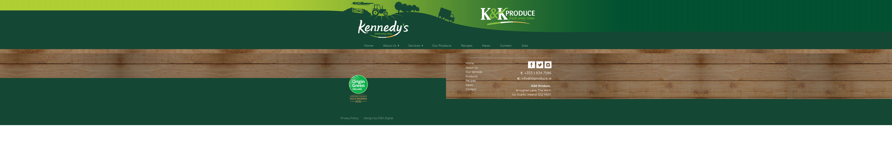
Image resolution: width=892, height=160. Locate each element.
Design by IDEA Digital (378, 118)
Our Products (441, 45)
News (486, 45)
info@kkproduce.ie (536, 78)
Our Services (474, 72)
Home (368, 45)
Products (472, 76)
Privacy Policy (349, 118)
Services (414, 45)
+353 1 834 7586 (537, 73)
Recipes (466, 45)
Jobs (524, 45)
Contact (506, 45)
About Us (389, 45)
